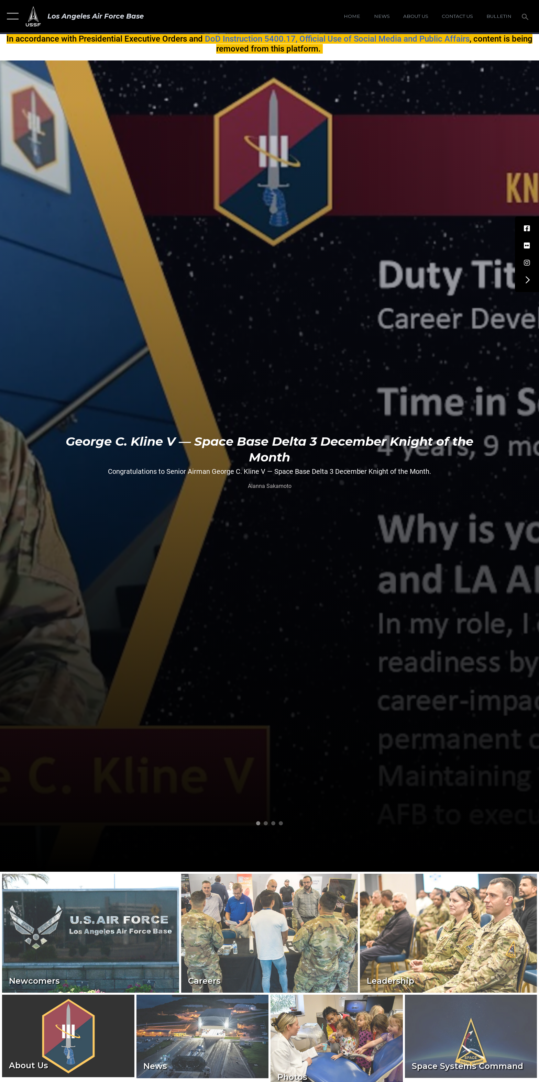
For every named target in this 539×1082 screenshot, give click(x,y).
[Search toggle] (526, 16)
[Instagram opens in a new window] (527, 262)
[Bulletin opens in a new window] (499, 16)
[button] (11, 16)
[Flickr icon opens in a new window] (527, 245)
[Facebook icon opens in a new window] (527, 228)
